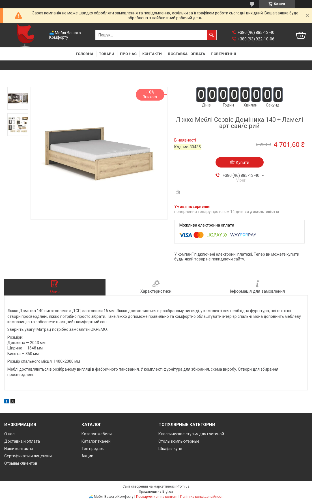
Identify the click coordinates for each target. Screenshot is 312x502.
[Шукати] (211, 35)
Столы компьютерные (178, 441)
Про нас (128, 54)
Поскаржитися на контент (157, 497)
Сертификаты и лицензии (28, 456)
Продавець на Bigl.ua (156, 492)
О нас (9, 434)
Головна (84, 54)
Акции (87, 456)
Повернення (223, 54)
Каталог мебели (96, 434)
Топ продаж (92, 448)
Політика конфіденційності (201, 497)
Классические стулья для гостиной (191, 434)
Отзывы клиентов (20, 463)
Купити (242, 162)
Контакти (152, 54)
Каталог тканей (96, 441)
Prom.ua (183, 486)
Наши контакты (18, 448)
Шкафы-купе (170, 448)
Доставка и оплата (22, 441)
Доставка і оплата (186, 54)
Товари (106, 54)
